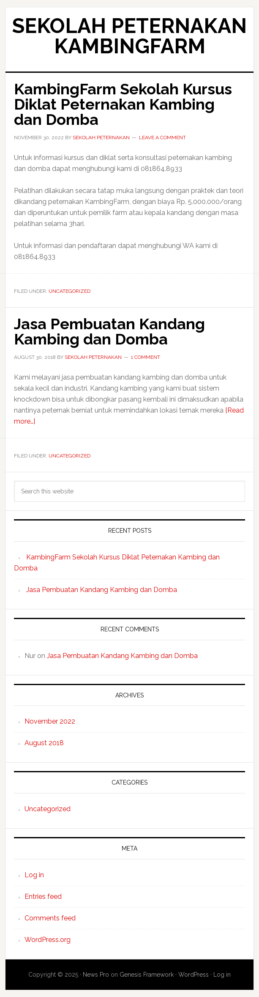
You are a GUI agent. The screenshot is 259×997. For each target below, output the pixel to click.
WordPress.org (48, 940)
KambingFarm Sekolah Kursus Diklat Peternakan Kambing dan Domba (123, 104)
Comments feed (50, 918)
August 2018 (44, 743)
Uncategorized (69, 291)
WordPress (193, 974)
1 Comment (145, 357)
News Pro (96, 974)
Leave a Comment (162, 137)
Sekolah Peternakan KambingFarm (129, 36)
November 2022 (50, 721)
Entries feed (43, 896)
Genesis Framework (147, 974)
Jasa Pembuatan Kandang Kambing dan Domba (109, 331)
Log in (34, 875)
